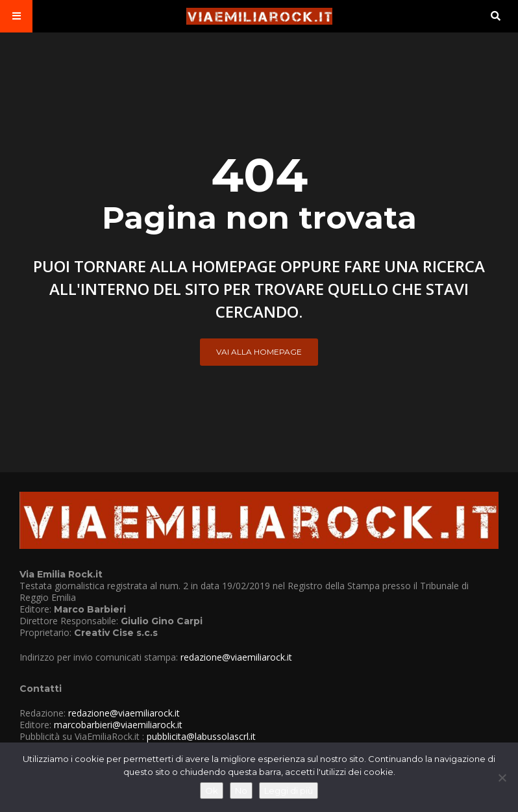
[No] (501, 777)
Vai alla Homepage (259, 352)
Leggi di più (288, 790)
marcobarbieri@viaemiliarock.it (118, 724)
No (241, 790)
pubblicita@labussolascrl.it (201, 736)
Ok (211, 790)
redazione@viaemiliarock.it (236, 657)
